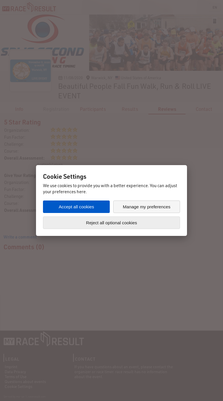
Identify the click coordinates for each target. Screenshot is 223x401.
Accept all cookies (76, 206)
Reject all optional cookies (111, 222)
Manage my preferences (146, 206)
